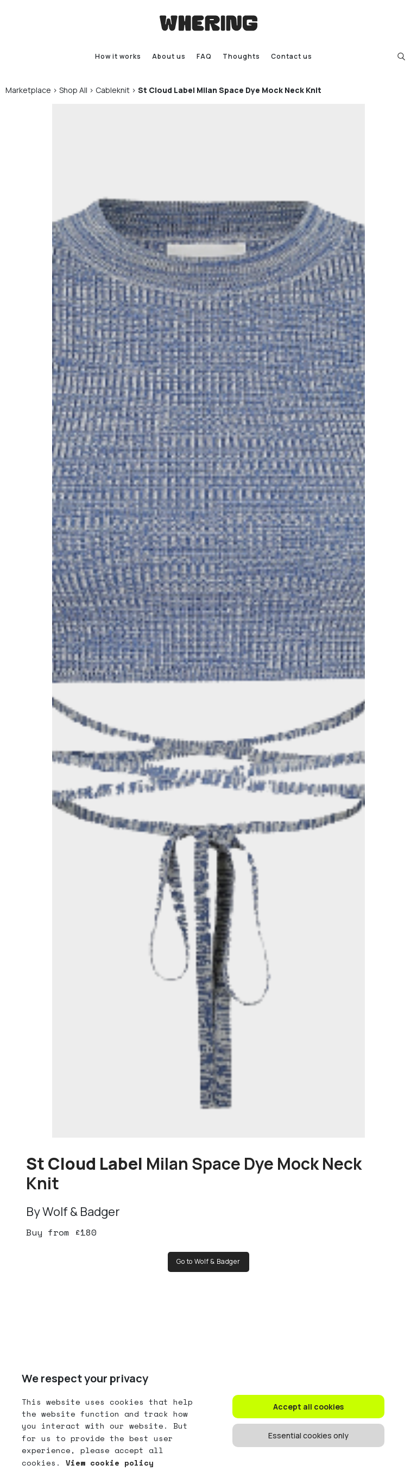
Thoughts (241, 56)
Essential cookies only (308, 1435)
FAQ (204, 56)
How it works (118, 56)
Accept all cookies (308, 1406)
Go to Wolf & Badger (208, 1261)
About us (169, 56)
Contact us (291, 56)
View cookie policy (107, 1462)
